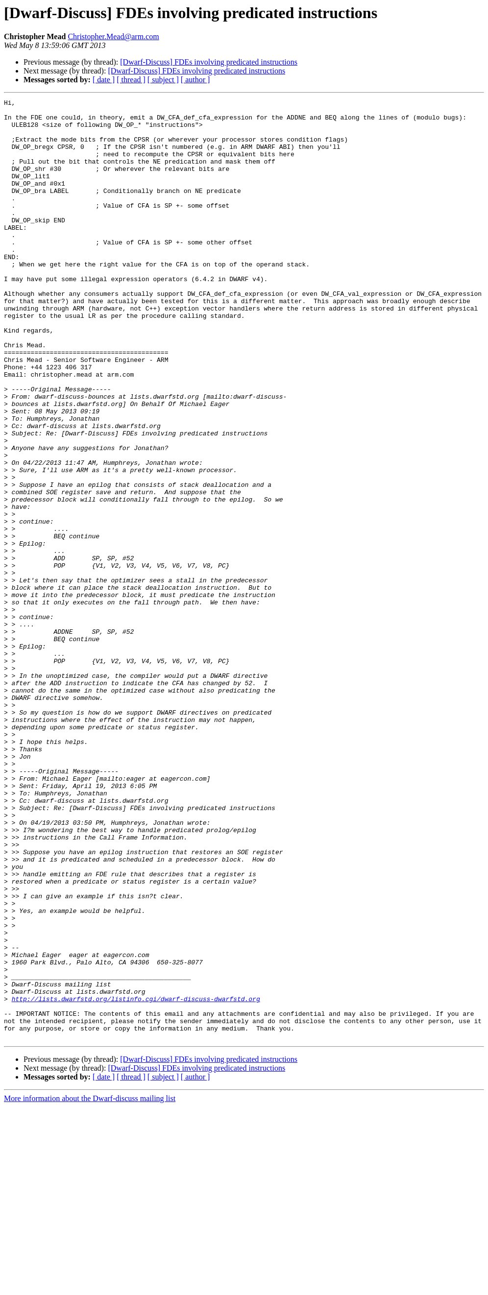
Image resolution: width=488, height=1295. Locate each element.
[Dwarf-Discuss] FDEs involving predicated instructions (208, 62)
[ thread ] (131, 79)
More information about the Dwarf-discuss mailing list (89, 1286)
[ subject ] (163, 79)
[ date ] (104, 79)
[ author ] (195, 79)
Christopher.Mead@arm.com (113, 36)
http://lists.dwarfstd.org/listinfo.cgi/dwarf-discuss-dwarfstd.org (136, 1179)
